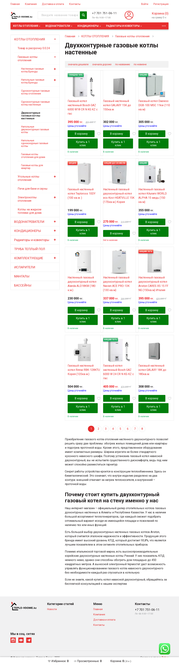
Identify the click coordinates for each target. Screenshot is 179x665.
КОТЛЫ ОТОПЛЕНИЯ (25, 25)
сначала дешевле (78, 64)
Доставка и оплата (53, 4)
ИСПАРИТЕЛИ (24, 267)
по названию (122, 64)
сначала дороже (102, 64)
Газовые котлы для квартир (32, 166)
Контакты (74, 4)
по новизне (140, 64)
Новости (52, 610)
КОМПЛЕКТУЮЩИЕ (28, 258)
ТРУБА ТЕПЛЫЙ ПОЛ (29, 249)
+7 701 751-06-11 (104, 13)
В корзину (81, 134)
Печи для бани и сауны (33, 188)
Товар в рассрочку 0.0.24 (34, 48)
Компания (31, 4)
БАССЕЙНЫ (22, 285)
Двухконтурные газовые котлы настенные (30, 115)
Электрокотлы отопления (27, 199)
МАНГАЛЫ (21, 276)
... (164, 24)
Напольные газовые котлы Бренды (32, 81)
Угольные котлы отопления (28, 178)
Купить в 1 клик (83, 143)
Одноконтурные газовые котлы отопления (35, 92)
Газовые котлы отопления (28, 58)
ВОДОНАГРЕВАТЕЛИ (57, 25)
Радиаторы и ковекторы (123, 25)
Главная (15, 4)
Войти (144, 4)
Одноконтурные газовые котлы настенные (35, 103)
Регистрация (161, 4)
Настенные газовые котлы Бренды (32, 70)
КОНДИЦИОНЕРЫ (88, 25)
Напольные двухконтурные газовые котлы (35, 129)
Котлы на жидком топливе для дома (29, 211)
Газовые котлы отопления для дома (33, 155)
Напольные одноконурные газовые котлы (34, 143)
